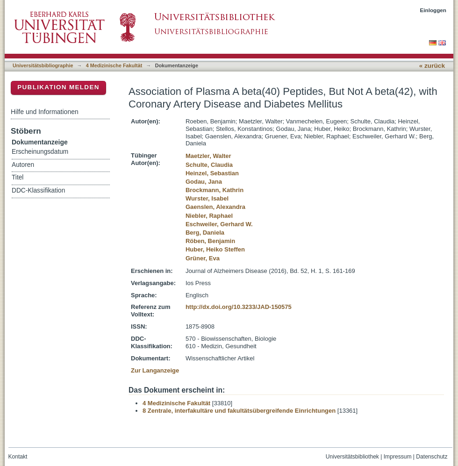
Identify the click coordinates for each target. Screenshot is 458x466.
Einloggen (433, 10)
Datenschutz (431, 456)
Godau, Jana (204, 181)
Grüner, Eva (203, 258)
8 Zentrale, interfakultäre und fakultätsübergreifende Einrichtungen (239, 410)
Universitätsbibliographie (43, 65)
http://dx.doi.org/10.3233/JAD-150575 (239, 306)
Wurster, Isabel (207, 198)
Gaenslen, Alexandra (215, 206)
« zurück (432, 65)
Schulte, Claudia (209, 164)
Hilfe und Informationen (45, 111)
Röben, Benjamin (210, 240)
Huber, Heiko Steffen (215, 249)
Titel (17, 177)
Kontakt (18, 456)
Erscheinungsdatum (40, 151)
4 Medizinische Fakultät (114, 65)
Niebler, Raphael (209, 215)
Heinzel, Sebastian (212, 173)
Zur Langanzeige (155, 370)
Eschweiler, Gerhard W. (219, 224)
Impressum (398, 456)
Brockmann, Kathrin (214, 190)
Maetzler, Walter (208, 155)
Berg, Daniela (205, 232)
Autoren (23, 164)
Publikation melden (58, 87)
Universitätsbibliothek (352, 456)
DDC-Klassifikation (38, 190)
